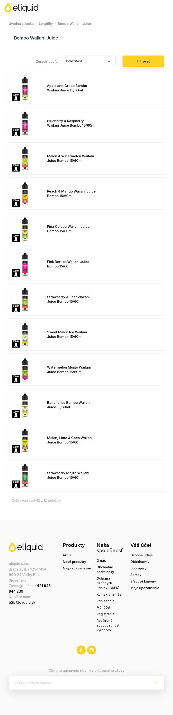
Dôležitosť (89, 61)
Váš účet (141, 545)
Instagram (91, 650)
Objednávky (139, 562)
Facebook (81, 650)
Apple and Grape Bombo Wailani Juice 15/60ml (67, 88)
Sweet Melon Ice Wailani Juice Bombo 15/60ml (67, 334)
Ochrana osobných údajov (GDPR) (108, 583)
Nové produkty (74, 562)
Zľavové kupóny (143, 581)
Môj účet (103, 607)
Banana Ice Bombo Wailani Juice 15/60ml (69, 404)
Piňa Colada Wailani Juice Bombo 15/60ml (68, 228)
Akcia (67, 555)
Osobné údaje (141, 555)
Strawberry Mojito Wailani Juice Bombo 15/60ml (68, 475)
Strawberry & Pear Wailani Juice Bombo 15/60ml (68, 299)
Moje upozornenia (144, 588)
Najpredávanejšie (77, 568)
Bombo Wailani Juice (36, 38)
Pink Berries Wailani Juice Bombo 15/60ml (68, 264)
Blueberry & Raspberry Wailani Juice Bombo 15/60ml (71, 123)
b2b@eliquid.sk (22, 602)
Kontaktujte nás (109, 594)
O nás (101, 560)
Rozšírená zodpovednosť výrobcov (108, 625)
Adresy (135, 575)
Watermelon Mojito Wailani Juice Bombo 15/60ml (69, 369)
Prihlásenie (105, 601)
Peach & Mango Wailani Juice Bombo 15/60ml (71, 193)
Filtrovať (143, 61)
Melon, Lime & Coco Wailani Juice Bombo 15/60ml (70, 440)
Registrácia (105, 614)
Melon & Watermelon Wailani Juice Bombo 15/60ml (70, 158)
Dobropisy (138, 568)
